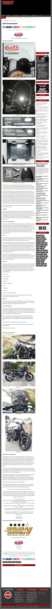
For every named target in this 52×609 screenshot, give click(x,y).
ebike (46, 242)
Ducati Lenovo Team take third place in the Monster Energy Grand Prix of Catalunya (42, 129)
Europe (42, 244)
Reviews (7, 20)
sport (37, 258)
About (22, 604)
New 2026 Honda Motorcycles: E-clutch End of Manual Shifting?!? (20, 597)
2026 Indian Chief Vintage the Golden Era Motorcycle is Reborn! (20, 601)
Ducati (43, 242)
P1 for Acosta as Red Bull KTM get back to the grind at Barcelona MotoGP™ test (41, 104)
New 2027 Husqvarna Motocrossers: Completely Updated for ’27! (42, 69)
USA (37, 265)
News (37, 254)
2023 (40, 235)
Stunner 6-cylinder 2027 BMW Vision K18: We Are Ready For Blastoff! (42, 65)
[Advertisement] (32, 8)
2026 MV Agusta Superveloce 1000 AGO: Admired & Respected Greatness (42, 165)
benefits (38, 239)
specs (47, 256)
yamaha (45, 265)
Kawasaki (38, 250)
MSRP (47, 252)
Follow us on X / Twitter (42, 592)
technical (38, 263)
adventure (38, 237)
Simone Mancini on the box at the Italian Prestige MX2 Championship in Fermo (42, 111)
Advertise (18, 604)
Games (40, 15)
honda (38, 248)
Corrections (35, 604)
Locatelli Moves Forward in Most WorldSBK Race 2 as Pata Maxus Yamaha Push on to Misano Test (41, 147)
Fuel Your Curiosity (42, 161)
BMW (41, 239)
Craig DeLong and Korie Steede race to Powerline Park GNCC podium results (32, 594)
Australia (43, 237)
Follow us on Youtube (42, 593)
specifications (42, 256)
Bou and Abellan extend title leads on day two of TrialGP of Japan (32, 601)
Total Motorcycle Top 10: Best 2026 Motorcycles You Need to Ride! (19, 599)
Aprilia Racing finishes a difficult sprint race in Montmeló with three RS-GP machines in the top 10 (42, 154)
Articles (3, 15)
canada (44, 239)
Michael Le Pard (18, 29)
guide (37, 246)
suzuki (43, 261)
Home (4, 20)
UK (45, 263)
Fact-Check (40, 604)
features (45, 244)
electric (38, 244)
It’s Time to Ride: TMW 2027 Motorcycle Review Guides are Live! (42, 77)
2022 (37, 235)
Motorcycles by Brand (25, 15)
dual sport (38, 242)
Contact (44, 604)
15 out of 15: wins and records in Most (42, 138)
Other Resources (34, 15)
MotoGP (38, 252)
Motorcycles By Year (15, 15)
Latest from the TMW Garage (32, 589)
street (45, 258)
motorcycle (43, 252)
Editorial (30, 604)
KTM (41, 250)
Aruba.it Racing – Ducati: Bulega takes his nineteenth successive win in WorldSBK (42, 133)
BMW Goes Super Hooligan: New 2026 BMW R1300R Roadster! (20, 594)
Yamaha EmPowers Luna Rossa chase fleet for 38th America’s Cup (31, 599)
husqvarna (42, 248)
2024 (43, 235)
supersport (38, 261)
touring (42, 263)
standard (41, 258)
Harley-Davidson (42, 246)
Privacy (26, 604)
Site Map (48, 604)
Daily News (8, 15)
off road (41, 254)
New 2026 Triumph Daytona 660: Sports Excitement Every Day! (20, 592)
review (38, 256)
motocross (45, 250)
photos (45, 254)
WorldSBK (40, 265)
